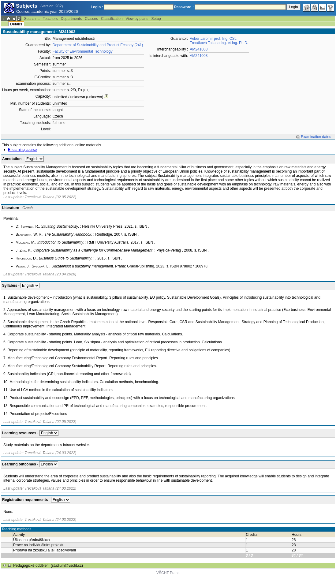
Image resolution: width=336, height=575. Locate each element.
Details (16, 24)
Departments (71, 19)
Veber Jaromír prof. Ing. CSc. (213, 38)
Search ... (31, 19)
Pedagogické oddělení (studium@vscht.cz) (48, 565)
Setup (156, 19)
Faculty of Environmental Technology (83, 51)
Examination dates (316, 137)
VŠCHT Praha (168, 573)
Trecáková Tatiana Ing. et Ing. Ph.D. (219, 43)
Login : (97, 7)
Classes (91, 19)
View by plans (137, 19)
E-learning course (22, 149)
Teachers (50, 19)
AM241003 (198, 49)
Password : (184, 7)
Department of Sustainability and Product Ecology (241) (98, 45)
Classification (112, 19)
